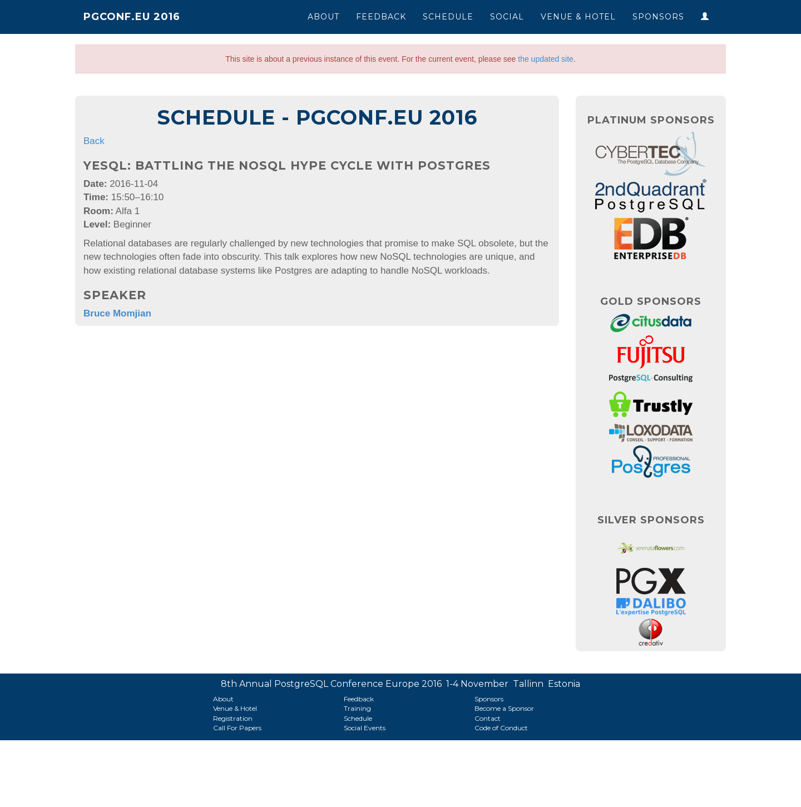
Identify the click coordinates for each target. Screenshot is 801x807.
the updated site (545, 59)
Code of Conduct (501, 728)
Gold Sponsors (650, 301)
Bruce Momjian (117, 313)
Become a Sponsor (504, 708)
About (323, 17)
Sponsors (658, 17)
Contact (487, 718)
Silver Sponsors (651, 520)
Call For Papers (237, 728)
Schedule (448, 17)
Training (357, 708)
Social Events (364, 728)
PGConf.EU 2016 (131, 17)
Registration (233, 718)
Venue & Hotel (578, 17)
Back (94, 141)
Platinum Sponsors (651, 120)
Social (507, 17)
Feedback (381, 17)
